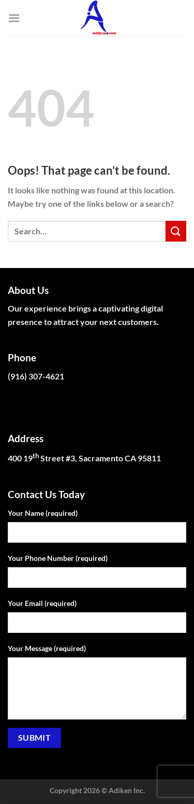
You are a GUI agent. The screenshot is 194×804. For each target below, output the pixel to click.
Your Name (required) (43, 513)
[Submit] (176, 231)
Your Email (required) (42, 603)
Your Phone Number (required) (58, 558)
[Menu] (14, 18)
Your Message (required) (47, 648)
